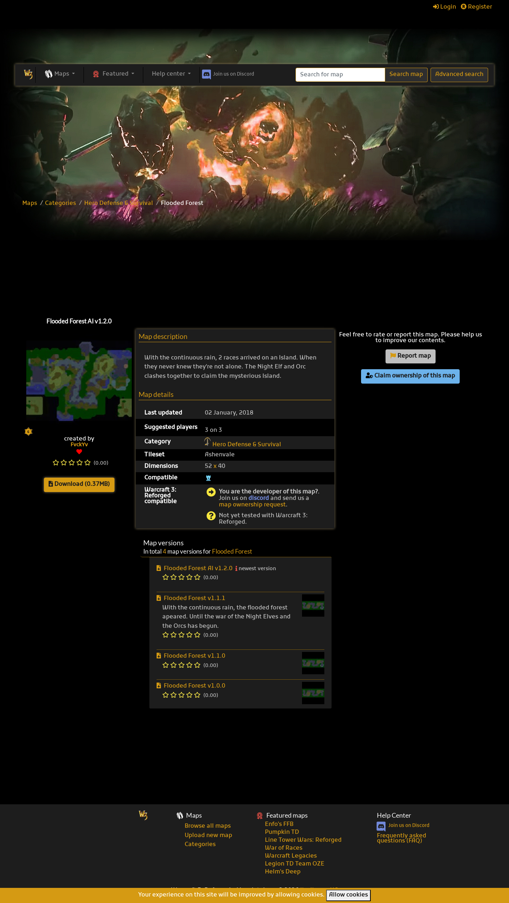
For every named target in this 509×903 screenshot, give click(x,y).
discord (258, 498)
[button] (60, 74)
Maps (29, 203)
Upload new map (208, 835)
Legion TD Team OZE (294, 864)
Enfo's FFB (279, 824)
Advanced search (459, 74)
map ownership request (252, 505)
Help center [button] (169, 74)
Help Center (394, 815)
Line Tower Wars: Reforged (303, 840)
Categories (60, 203)
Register (476, 7)
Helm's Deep (283, 872)
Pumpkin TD (282, 832)
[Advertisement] (254, 139)
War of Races (283, 848)
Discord (227, 73)
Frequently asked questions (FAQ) (401, 838)
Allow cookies (348, 895)
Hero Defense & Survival (118, 203)
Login (444, 7)
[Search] (340, 75)
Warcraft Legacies (291, 856)
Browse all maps (208, 826)
